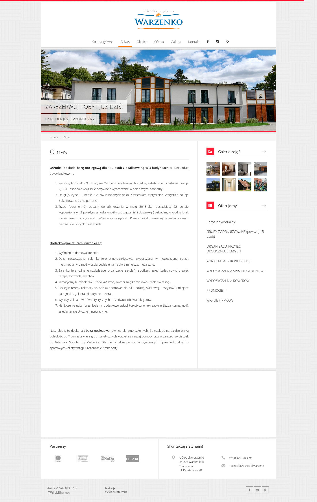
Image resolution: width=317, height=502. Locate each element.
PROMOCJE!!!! (216, 290)
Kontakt (194, 41)
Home (54, 137)
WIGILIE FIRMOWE (219, 300)
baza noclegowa (98, 330)
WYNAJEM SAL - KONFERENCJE (228, 261)
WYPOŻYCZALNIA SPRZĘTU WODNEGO (235, 271)
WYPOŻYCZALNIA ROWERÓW (227, 280)
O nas (67, 137)
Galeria (176, 41)
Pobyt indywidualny (220, 222)
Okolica (142, 41)
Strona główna (103, 41)
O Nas (125, 41)
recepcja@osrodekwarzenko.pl (246, 466)
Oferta (159, 41)
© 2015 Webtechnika (116, 491)
